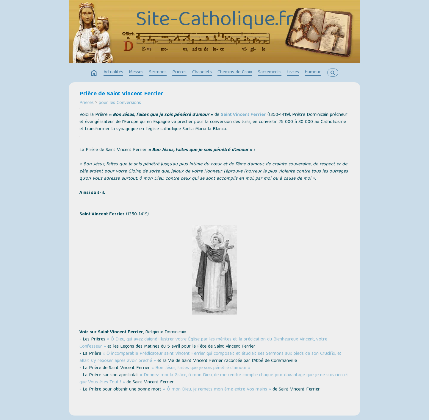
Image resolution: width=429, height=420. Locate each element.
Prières (179, 72)
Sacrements (269, 72)
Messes (136, 72)
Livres (293, 72)
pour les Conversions (120, 103)
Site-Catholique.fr (215, 20)
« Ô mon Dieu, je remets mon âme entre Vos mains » (217, 389)
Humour (313, 72)
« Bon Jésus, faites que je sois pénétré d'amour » (200, 368)
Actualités (113, 72)
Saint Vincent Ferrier (243, 115)
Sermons (158, 72)
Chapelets (202, 72)
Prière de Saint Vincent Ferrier (121, 94)
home (94, 73)
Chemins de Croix (234, 72)
